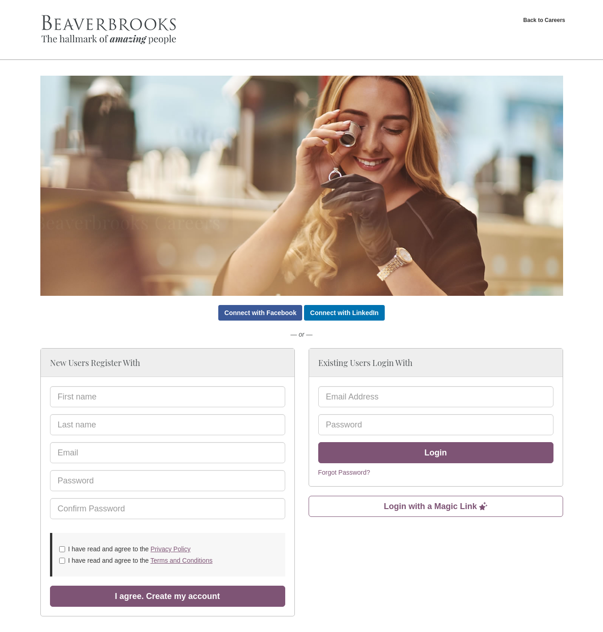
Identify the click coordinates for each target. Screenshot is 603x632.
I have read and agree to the (125, 549)
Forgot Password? (344, 472)
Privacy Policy (170, 549)
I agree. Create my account (167, 596)
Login (436, 452)
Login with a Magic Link (435, 506)
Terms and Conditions (181, 560)
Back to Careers (544, 20)
